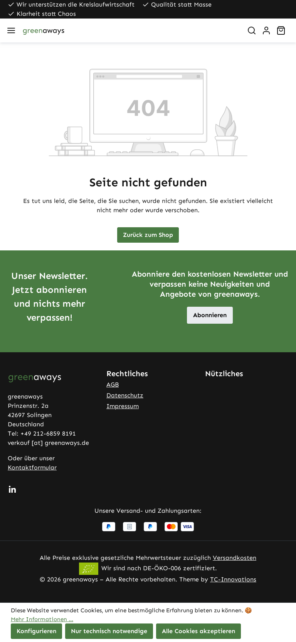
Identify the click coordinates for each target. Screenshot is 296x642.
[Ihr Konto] (266, 30)
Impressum (122, 406)
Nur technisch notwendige (109, 631)
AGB (112, 384)
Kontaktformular (32, 467)
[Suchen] (251, 30)
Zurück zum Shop (148, 234)
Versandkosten (234, 557)
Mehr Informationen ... (42, 619)
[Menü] (11, 30)
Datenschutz (124, 395)
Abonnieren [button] (210, 315)
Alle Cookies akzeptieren (198, 631)
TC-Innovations (233, 579)
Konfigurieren (36, 631)
